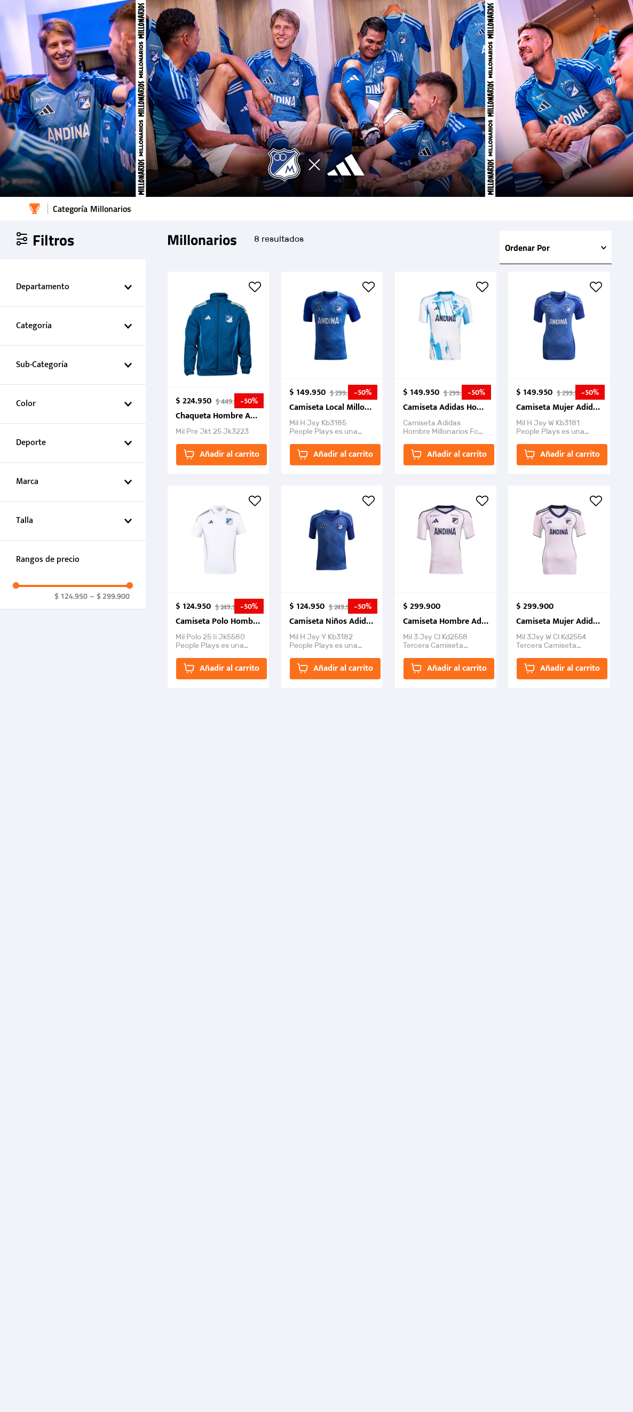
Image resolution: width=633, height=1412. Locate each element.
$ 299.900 (110, 596)
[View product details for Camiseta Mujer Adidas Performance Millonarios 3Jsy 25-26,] (559, 587)
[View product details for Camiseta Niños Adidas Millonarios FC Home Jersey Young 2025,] (332, 587)
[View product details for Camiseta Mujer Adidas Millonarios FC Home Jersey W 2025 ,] (559, 373)
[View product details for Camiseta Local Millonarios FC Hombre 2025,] (332, 373)
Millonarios (110, 208)
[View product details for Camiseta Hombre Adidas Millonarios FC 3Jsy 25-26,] (445, 587)
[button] (73, 287)
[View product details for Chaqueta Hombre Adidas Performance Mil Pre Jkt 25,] (218, 373)
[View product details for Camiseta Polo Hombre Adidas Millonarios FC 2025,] (218, 587)
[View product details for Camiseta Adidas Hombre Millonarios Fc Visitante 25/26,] (445, 373)
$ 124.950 (71, 596)
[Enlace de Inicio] (34, 208)
